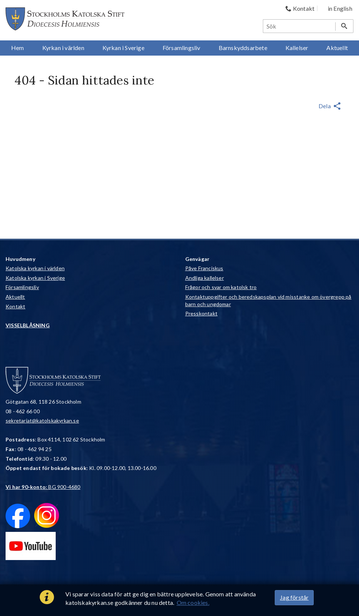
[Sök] (299, 26)
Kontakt (15, 306)
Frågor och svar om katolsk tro (221, 287)
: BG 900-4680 (43, 487)
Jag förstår (294, 597)
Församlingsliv (22, 287)
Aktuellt (15, 297)
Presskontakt (201, 313)
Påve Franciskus (204, 268)
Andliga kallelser (204, 278)
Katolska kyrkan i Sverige (35, 278)
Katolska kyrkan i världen (35, 268)
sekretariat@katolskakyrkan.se (42, 420)
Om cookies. (193, 602)
